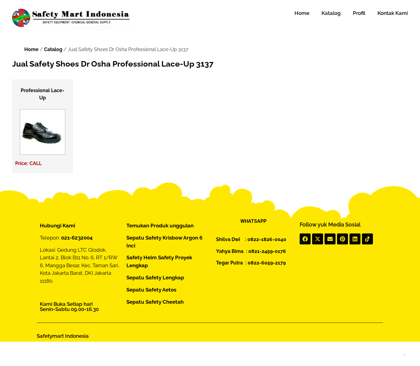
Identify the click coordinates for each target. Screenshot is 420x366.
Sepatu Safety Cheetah (155, 302)
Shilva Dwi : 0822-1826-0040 (251, 239)
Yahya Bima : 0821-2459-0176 (251, 251)
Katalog (331, 13)
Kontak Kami (392, 13)
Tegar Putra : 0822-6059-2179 (251, 263)
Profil (359, 13)
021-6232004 (77, 238)
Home (301, 13)
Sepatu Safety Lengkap (155, 277)
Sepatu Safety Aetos (151, 290)
